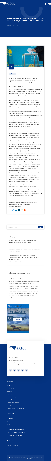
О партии (9, 385)
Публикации (13, 74)
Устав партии (10, 388)
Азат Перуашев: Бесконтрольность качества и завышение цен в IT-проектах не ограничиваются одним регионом (24, 257)
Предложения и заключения (14, 435)
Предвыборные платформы (14, 399)
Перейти (18, 319)
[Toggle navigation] (49, 4)
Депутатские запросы (12, 426)
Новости (15, 25)
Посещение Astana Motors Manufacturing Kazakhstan (24, 249)
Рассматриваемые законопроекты (16, 432)
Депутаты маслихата (12, 424)
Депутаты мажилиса (12, 421)
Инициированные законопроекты (15, 429)
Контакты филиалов (12, 445)
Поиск (40, 227)
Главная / (9, 25)
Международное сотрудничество (15, 408)
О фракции (10, 418)
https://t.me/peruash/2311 (16, 86)
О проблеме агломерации (16, 278)
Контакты (9, 405)
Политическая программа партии (15, 397)
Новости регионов (12, 448)
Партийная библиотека (13, 402)
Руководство (10, 394)
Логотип (9, 391)
